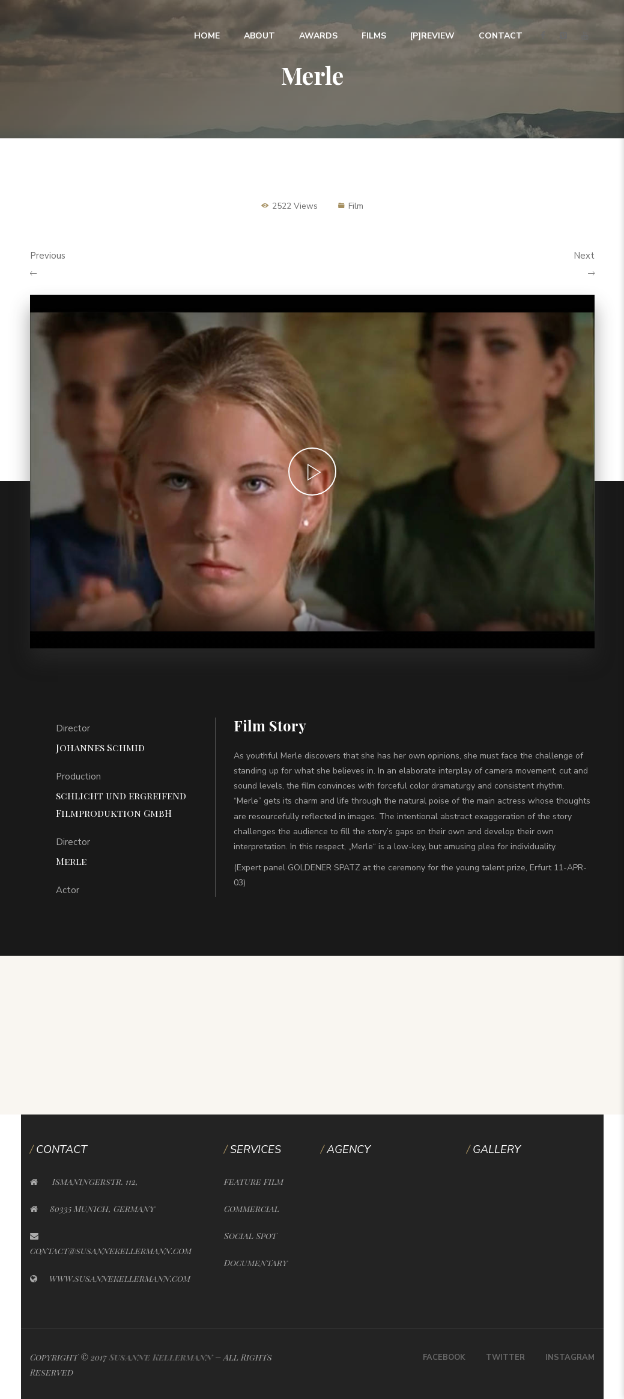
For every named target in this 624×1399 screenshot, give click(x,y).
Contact (501, 36)
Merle (71, 861)
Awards (318, 36)
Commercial (251, 1208)
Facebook (444, 1357)
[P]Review (432, 36)
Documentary (256, 1262)
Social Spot (250, 1235)
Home (207, 36)
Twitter (505, 1357)
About (259, 36)
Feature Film (253, 1181)
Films (374, 36)
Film (355, 206)
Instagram (570, 1357)
